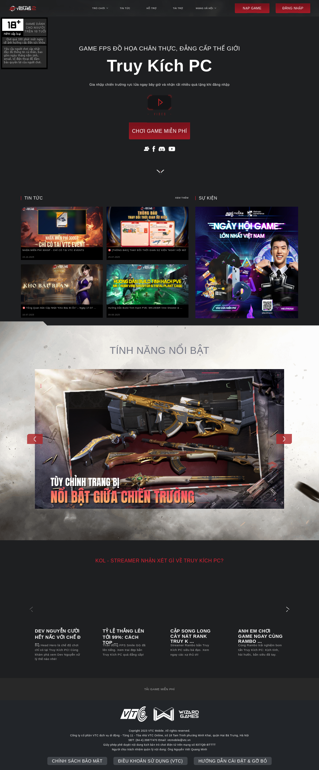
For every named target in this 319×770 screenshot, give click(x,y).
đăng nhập (292, 8)
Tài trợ (178, 8)
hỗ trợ (151, 8)
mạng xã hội (206, 8)
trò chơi (100, 8)
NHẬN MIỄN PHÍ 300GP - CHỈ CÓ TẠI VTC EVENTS (53, 250)
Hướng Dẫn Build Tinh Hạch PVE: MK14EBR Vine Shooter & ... (145, 307)
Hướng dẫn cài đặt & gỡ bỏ (232, 760)
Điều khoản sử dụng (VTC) (150, 760)
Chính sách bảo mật (77, 760)
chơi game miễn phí (159, 131)
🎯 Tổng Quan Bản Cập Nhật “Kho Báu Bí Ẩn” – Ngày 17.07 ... (59, 307)
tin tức (125, 8)
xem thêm (181, 197)
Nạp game (252, 8)
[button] (35, 439)
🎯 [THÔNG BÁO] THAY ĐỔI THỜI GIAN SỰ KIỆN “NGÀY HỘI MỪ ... (147, 251)
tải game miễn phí (159, 689)
